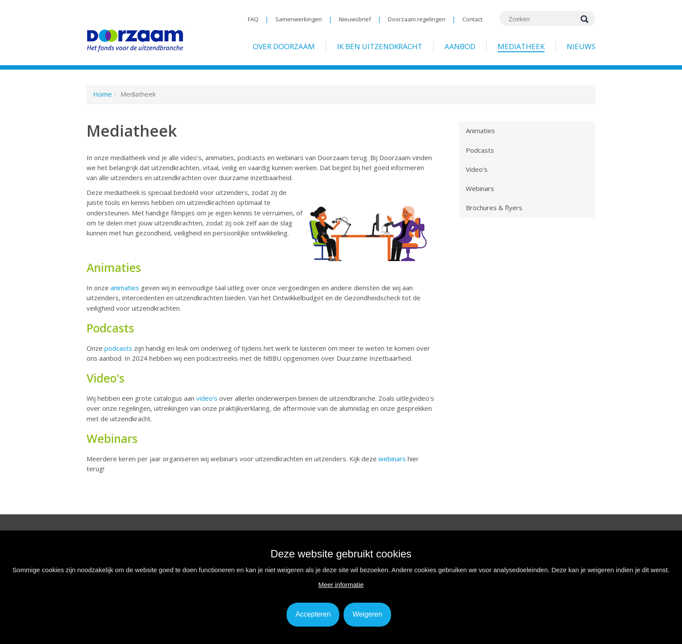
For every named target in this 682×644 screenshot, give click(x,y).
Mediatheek (521, 46)
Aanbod (460, 46)
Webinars (480, 188)
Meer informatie (341, 584)
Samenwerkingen (298, 19)
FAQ (253, 19)
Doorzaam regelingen (416, 19)
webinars (393, 458)
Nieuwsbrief (355, 19)
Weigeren (367, 614)
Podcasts (480, 150)
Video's (477, 169)
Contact (472, 19)
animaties (125, 287)
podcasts (119, 348)
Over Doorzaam (284, 46)
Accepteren (313, 614)
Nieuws (581, 46)
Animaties (480, 130)
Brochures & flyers (494, 207)
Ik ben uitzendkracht (379, 46)
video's (207, 398)
